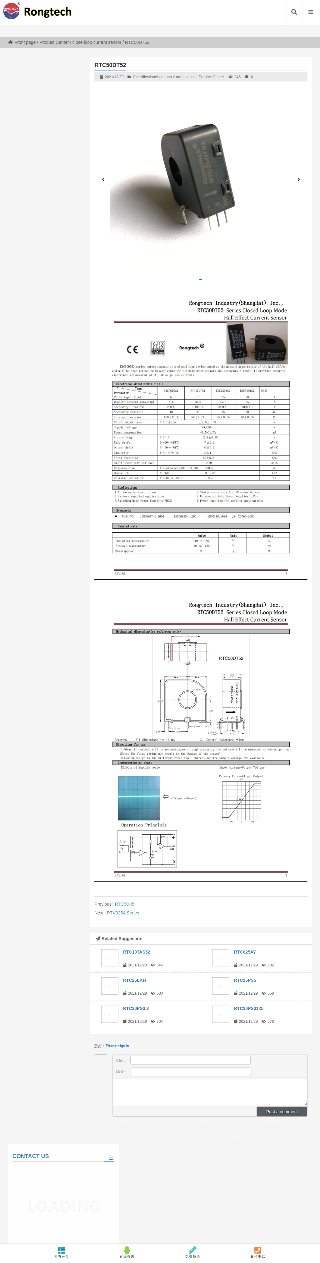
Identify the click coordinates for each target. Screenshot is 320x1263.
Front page (22, 42)
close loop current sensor (96, 42)
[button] (200, 279)
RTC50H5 (124, 904)
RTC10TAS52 (136, 952)
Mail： (183, 1072)
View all (46, 407)
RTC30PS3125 (248, 1008)
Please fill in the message (46, 263)
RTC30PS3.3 (136, 1008)
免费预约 (193, 1252)
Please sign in (117, 1046)
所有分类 (62, 1252)
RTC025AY (245, 952)
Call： (183, 1060)
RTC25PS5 (245, 980)
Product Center (54, 42)
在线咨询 (127, 1252)
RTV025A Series (123, 912)
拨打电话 (258, 1252)
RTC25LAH (134, 980)
